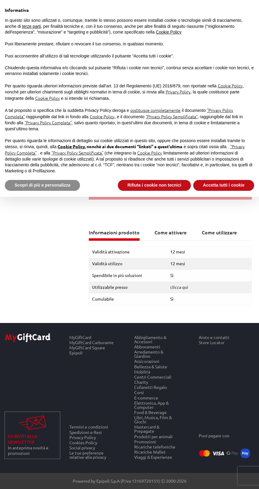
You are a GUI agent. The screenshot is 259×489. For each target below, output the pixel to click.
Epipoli (76, 353)
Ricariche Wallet (150, 452)
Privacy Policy (82, 437)
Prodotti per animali (153, 436)
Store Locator (211, 342)
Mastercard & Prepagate (146, 429)
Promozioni (145, 441)
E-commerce (146, 397)
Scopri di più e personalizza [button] (42, 185)
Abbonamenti (147, 346)
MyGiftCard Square (87, 347)
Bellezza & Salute (150, 366)
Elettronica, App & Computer (151, 404)
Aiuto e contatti (214, 337)
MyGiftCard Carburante (91, 342)
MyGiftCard (80, 337)
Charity (141, 382)
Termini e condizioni (88, 426)
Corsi (139, 392)
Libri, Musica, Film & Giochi (153, 419)
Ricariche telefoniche (154, 446)
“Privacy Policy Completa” (48, 122)
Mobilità (142, 371)
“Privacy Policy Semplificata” (172, 116)
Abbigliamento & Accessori (150, 339)
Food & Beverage (150, 412)
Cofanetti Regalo (150, 387)
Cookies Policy (83, 442)
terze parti (31, 26)
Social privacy (82, 447)
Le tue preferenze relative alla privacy (87, 455)
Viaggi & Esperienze (153, 457)
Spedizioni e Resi (85, 432)
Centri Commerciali (152, 376)
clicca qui (179, 287)
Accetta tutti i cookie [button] (223, 185)
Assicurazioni (146, 361)
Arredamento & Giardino (148, 354)
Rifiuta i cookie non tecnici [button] (154, 185)
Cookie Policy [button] (168, 32)
